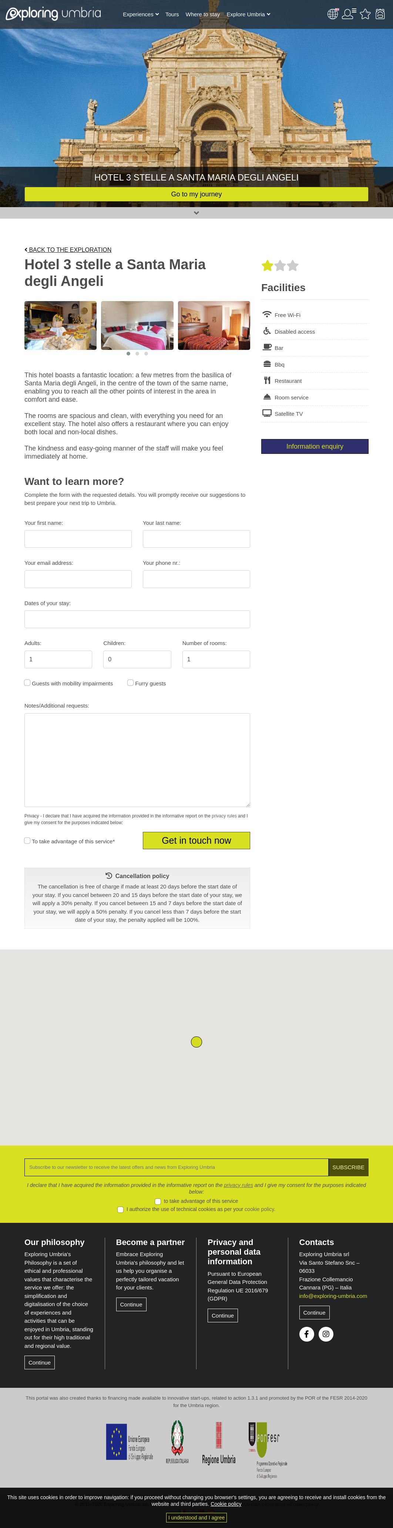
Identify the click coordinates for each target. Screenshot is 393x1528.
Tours (172, 14)
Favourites (365, 14)
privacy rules (224, 816)
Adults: (32, 643)
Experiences (138, 14)
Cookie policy (226, 1504)
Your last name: (162, 523)
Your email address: (48, 563)
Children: (114, 643)
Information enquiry (314, 446)
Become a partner (150, 1242)
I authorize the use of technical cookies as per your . (201, 1209)
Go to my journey (196, 194)
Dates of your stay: (47, 603)
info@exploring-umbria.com (333, 1296)
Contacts (316, 1242)
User (349, 14)
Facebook (306, 1334)
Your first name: (43, 523)
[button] (128, 353)
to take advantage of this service (201, 1201)
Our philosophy (54, 1242)
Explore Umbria (245, 14)
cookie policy (259, 1209)
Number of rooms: (204, 643)
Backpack (380, 14)
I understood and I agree (196, 1518)
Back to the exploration (67, 250)
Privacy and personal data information (234, 1252)
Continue (39, 1362)
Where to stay (203, 14)
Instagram (326, 1334)
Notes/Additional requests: (56, 705)
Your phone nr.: (161, 563)
